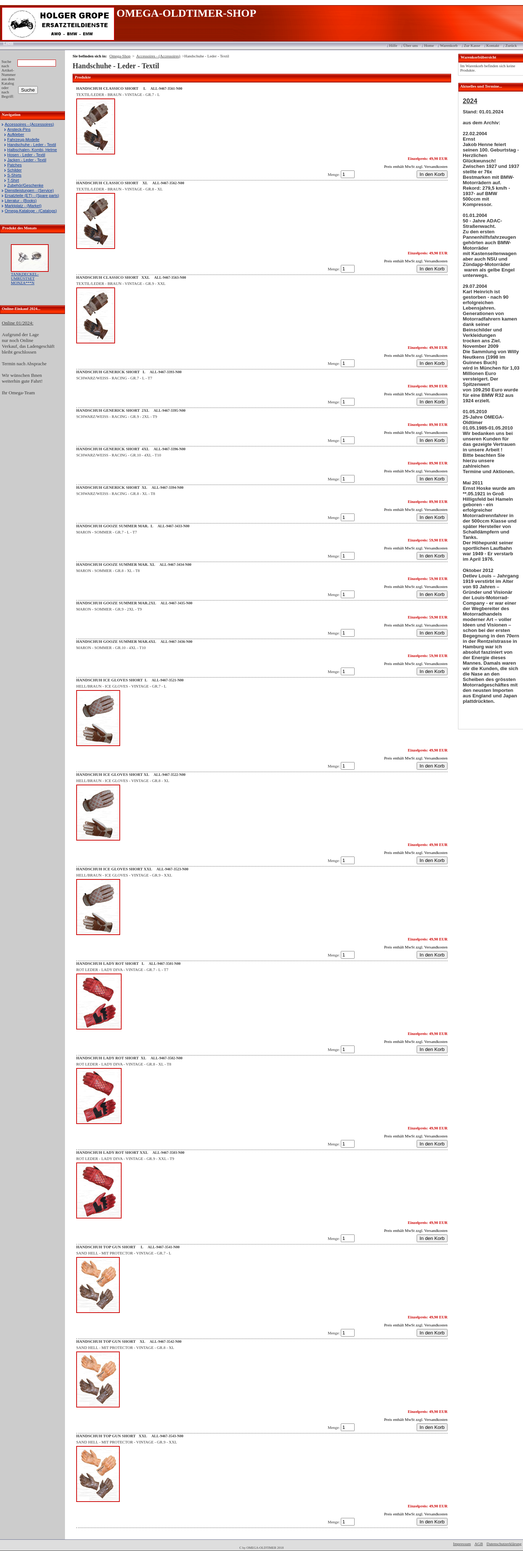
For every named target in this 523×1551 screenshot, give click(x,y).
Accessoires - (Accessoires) (29, 124)
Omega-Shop (119, 56)
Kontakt (492, 45)
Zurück (511, 45)
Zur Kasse (472, 45)
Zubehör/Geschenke (25, 185)
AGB (478, 1544)
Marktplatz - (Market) (23, 206)
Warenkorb (449, 45)
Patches (14, 165)
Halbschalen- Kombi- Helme (32, 150)
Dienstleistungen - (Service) (29, 190)
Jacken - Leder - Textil (26, 160)
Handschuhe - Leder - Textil (31, 144)
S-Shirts (14, 175)
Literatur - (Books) (21, 200)
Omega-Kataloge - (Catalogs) (31, 211)
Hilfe (393, 45)
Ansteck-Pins (18, 129)
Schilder (14, 170)
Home (429, 45)
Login (6, 43)
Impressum (462, 1544)
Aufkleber (15, 134)
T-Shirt (13, 180)
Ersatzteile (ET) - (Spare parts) (32, 195)
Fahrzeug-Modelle (23, 139)
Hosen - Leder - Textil (26, 155)
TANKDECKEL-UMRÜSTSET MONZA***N (25, 278)
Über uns (410, 45)
